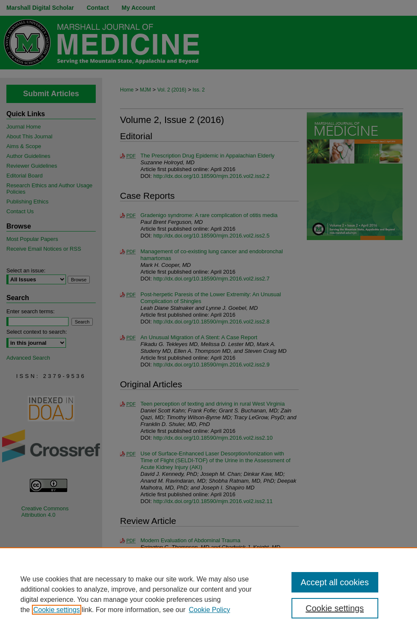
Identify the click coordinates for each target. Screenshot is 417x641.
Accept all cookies (335, 582)
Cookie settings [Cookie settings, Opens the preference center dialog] (335, 608)
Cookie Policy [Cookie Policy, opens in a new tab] (209, 609)
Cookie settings (56, 609)
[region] (208, 594)
